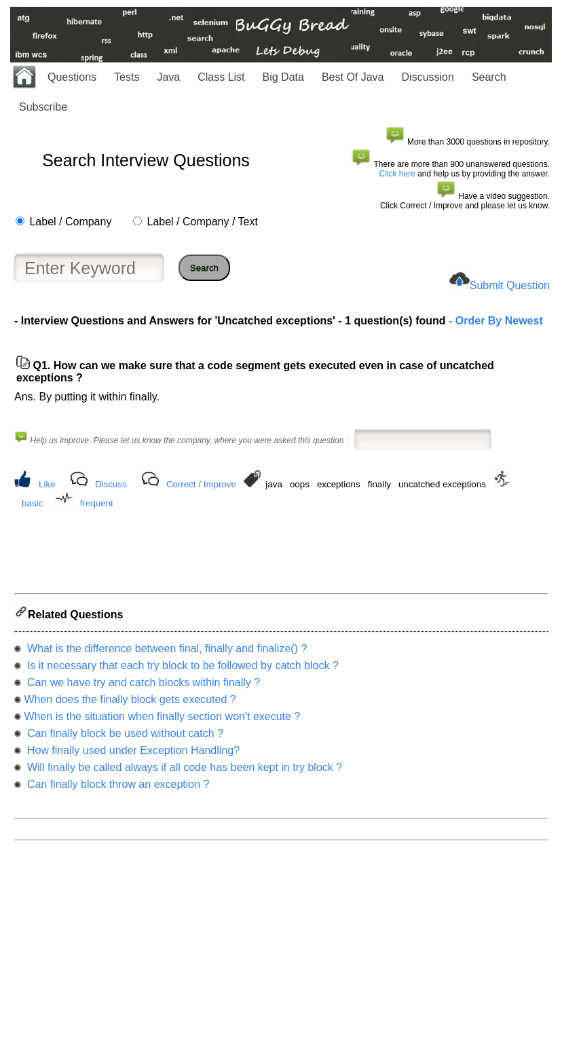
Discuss (111, 484)
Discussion (428, 77)
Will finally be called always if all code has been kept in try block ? (183, 771)
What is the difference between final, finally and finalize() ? (165, 652)
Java (168, 77)
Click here (397, 173)
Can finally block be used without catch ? (123, 737)
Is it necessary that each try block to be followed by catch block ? (181, 669)
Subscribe (43, 107)
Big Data (283, 77)
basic (32, 503)
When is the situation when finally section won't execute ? (162, 720)
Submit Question (510, 285)
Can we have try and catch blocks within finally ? (142, 686)
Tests (126, 77)
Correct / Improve (201, 484)
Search (489, 77)
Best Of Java (353, 77)
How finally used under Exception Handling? (132, 754)
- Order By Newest (494, 320)
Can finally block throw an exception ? (116, 788)
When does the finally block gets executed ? (130, 703)
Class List (221, 77)
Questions (72, 77)
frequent (96, 503)
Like (47, 484)
